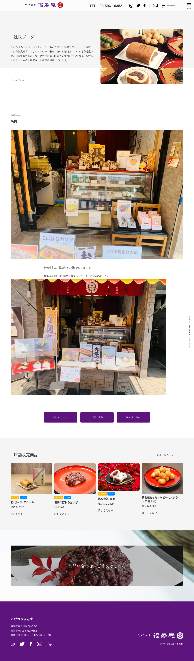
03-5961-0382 (29, 630)
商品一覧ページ (165, 455)
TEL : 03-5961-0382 (105, 6)
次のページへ (133, 417)
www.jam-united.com (171, 643)
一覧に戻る (97, 417)
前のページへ (60, 417)
